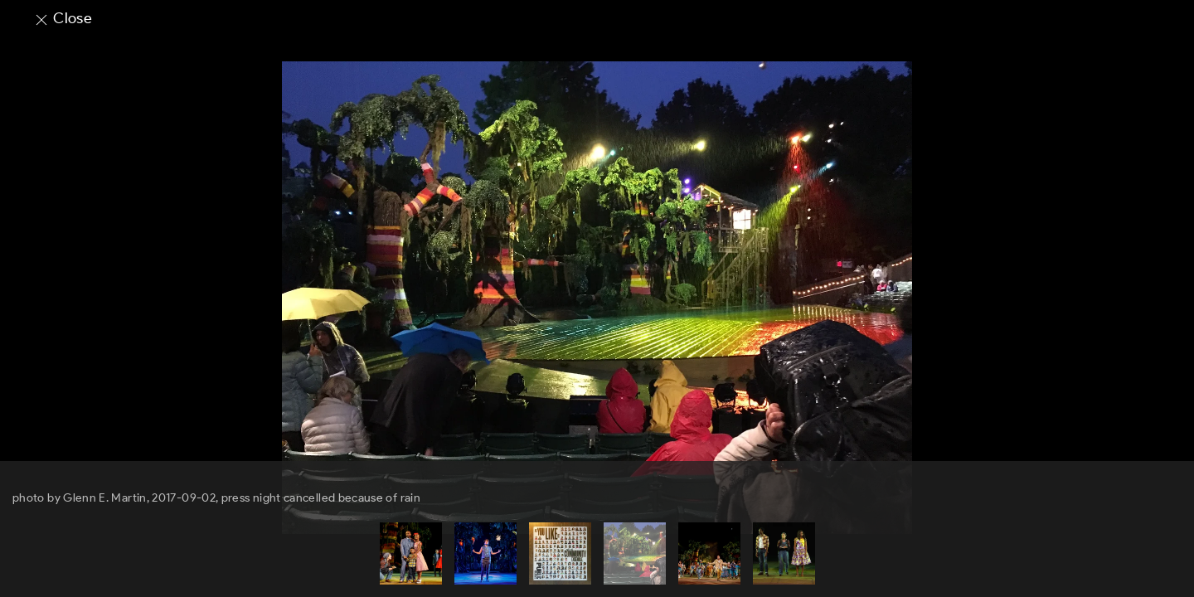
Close (62, 18)
